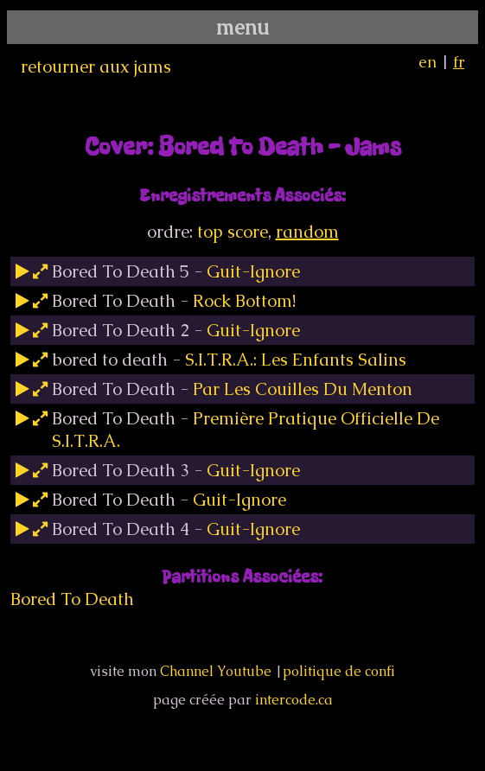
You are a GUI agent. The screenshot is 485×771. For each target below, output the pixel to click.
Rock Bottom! (244, 301)
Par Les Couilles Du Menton (302, 389)
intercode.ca (294, 700)
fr (458, 62)
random (307, 231)
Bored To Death (72, 599)
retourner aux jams (96, 66)
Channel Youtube (215, 671)
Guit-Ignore (253, 271)
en (427, 62)
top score (232, 231)
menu (242, 27)
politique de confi (339, 671)
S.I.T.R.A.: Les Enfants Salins (295, 359)
